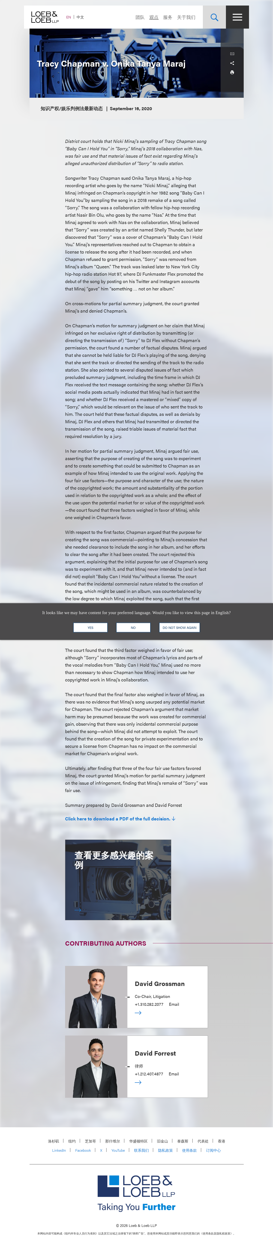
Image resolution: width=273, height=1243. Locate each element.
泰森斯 (182, 1141)
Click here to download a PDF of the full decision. (117, 818)
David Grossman (160, 983)
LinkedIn (59, 1150)
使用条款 (189, 1150)
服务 (162, 17)
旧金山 (162, 1141)
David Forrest (155, 1052)
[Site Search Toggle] (209, 17)
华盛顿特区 (138, 1141)
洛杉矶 (53, 1141)
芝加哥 (90, 1141)
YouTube (118, 1150)
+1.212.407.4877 (149, 1074)
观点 (148, 17)
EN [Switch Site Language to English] (74, 17)
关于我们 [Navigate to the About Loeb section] (181, 17)
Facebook (83, 1150)
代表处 (203, 1141)
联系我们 (141, 1150)
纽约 (72, 1141)
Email (174, 1004)
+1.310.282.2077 (149, 1004)
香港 (221, 1141)
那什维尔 (112, 1141)
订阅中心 (213, 1150)
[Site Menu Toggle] (232, 17)
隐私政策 (165, 1150)
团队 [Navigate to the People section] (134, 17)
